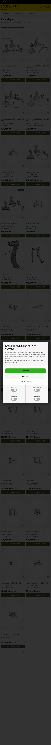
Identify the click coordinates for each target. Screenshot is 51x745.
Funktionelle (14, 398)
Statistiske (37, 398)
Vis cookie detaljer (25, 382)
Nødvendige (14, 389)
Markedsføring (37, 389)
